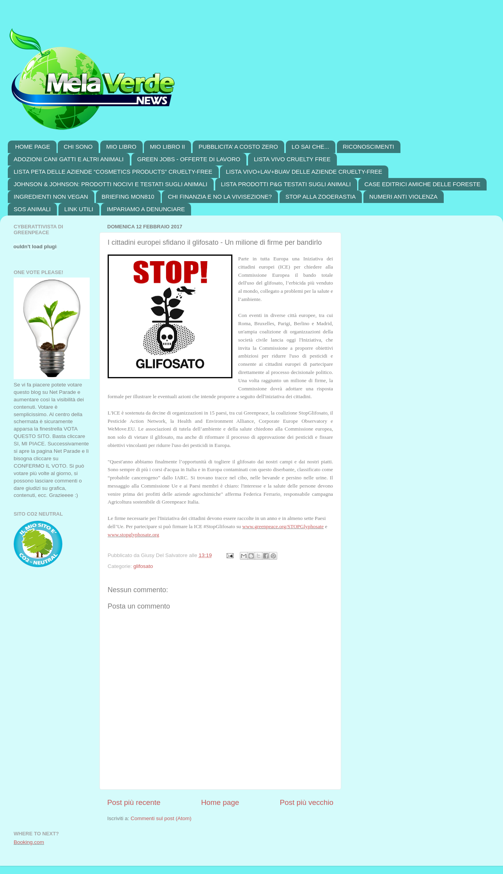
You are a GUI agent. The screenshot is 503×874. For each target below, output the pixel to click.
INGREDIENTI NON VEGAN (51, 196)
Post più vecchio (306, 802)
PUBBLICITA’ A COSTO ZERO (238, 146)
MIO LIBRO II (167, 146)
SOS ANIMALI (32, 209)
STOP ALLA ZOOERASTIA (320, 196)
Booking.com (29, 842)
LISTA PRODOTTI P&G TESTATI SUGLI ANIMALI (286, 184)
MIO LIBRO (121, 146)
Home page (220, 802)
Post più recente (134, 802)
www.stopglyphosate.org (133, 535)
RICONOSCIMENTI (368, 146)
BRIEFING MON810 (128, 196)
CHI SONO (78, 146)
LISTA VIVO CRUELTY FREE (292, 159)
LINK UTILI (78, 209)
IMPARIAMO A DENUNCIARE (146, 209)
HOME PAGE (32, 146)
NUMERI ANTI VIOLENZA (403, 196)
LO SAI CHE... (310, 146)
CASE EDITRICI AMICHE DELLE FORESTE (422, 184)
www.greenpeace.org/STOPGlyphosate (283, 526)
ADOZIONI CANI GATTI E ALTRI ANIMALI (69, 159)
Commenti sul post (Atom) (161, 818)
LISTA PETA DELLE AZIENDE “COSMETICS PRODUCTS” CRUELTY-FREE (113, 171)
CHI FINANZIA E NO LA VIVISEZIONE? (220, 196)
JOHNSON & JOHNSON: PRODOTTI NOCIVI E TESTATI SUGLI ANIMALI (110, 184)
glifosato (143, 566)
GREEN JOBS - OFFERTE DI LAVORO (189, 159)
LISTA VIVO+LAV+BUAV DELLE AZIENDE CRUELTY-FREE (304, 171)
